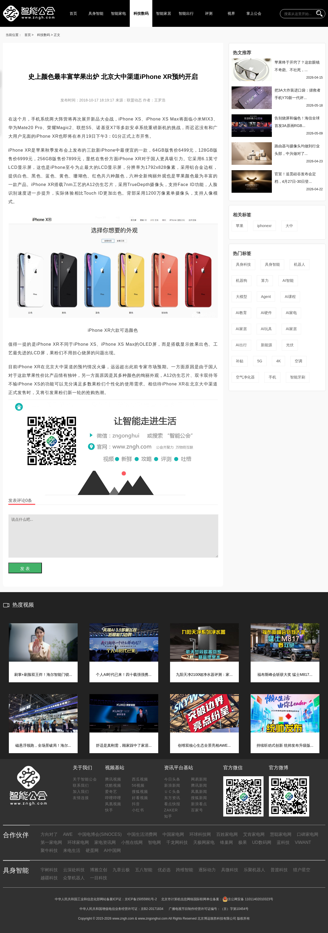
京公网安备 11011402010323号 (247, 899)
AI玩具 (266, 329)
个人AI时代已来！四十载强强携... (124, 674)
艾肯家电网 (254, 834)
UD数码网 (261, 842)
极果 (242, 842)
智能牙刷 (297, 377)
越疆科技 (49, 878)
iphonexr (264, 226)
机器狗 (241, 280)
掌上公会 (253, 13)
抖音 (136, 804)
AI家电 (291, 313)
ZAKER (171, 810)
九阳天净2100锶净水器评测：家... (204, 674)
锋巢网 (226, 842)
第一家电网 (51, 842)
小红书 (138, 810)
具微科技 (229, 870)
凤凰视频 (113, 804)
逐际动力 (207, 870)
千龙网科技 (177, 842)
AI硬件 (266, 313)
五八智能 (143, 870)
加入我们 (81, 791)
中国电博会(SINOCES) (100, 834)
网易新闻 (199, 779)
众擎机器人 (74, 878)
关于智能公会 (85, 779)
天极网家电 (204, 842)
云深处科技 (74, 870)
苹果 (239, 226)
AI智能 (288, 280)
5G (259, 361)
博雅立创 (98, 870)
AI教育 (241, 313)
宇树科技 (49, 870)
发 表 (25, 568)
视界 (231, 13)
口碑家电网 (307, 834)
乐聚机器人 (254, 870)
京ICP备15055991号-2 (141, 899)
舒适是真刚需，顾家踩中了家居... (124, 745)
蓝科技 (283, 842)
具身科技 (243, 264)
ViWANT (303, 842)
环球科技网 (200, 834)
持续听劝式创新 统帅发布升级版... (285, 745)
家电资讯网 (105, 842)
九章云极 (121, 870)
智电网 (154, 842)
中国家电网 (173, 834)
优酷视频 (113, 785)
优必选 (164, 870)
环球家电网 (78, 842)
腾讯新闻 (199, 785)
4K (278, 361)
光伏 (290, 345)
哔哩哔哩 (113, 798)
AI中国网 (112, 850)
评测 (208, 13)
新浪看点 (199, 804)
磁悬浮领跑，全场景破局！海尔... (43, 745)
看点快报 (172, 804)
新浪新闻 (172, 785)
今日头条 (172, 779)
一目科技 (98, 878)
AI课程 (290, 296)
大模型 (241, 296)
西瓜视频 (140, 779)
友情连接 (81, 798)
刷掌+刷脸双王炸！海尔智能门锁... (43, 674)
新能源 (266, 345)
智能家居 (163, 13)
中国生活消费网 (142, 834)
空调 (298, 361)
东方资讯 (172, 798)
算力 (265, 280)
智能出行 (186, 13)
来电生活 (71, 850)
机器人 (299, 264)
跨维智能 (184, 870)
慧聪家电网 (280, 834)
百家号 (197, 810)
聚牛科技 (49, 850)
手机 (272, 377)
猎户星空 (301, 870)
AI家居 (241, 329)
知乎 (168, 816)
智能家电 (118, 13)
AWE (68, 834)
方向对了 (49, 834)
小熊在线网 (132, 842)
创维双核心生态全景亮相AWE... (204, 745)
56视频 (138, 785)
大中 (289, 226)
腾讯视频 (113, 779)
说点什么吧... (113, 536)
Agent (266, 296)
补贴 (239, 361)
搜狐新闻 (199, 798)
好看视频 (140, 798)
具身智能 (95, 13)
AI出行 (241, 345)
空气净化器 (245, 377)
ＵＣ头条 (172, 791)
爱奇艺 (111, 791)
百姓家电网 (227, 834)
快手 (109, 810)
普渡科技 (279, 870)
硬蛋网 (92, 850)
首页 (73, 13)
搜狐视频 (140, 791)
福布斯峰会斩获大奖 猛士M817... (284, 674)
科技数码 (141, 13)
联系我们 (81, 785)
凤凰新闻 (199, 791)
